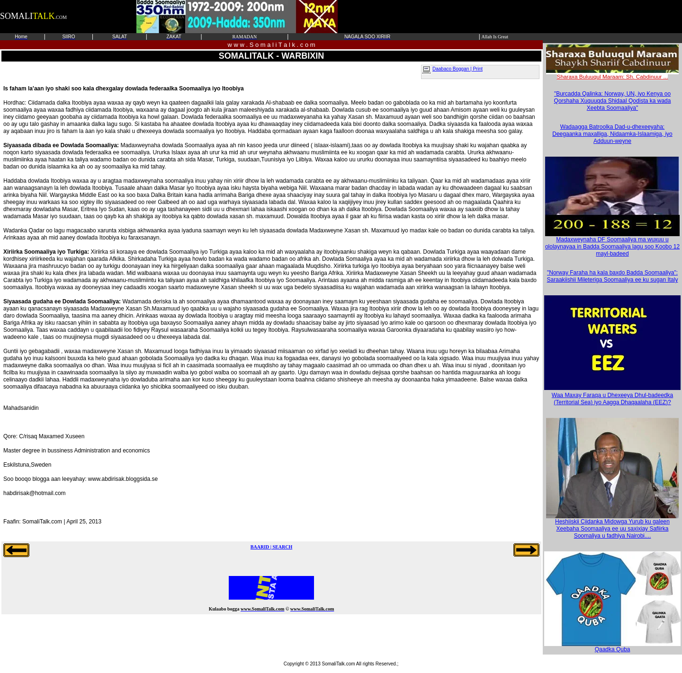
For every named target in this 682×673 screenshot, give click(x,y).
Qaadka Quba (612, 647)
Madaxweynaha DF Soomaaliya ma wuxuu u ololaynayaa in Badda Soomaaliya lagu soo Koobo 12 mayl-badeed (612, 244)
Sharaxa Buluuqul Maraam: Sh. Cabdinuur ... (612, 74)
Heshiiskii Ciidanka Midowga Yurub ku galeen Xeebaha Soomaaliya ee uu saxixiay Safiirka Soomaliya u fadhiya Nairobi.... (612, 526)
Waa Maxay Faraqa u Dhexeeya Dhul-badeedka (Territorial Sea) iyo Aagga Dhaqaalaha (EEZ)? (612, 399)
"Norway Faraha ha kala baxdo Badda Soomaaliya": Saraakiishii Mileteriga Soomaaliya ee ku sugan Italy (612, 276)
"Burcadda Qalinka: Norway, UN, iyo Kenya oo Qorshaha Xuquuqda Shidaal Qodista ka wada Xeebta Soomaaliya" (612, 100)
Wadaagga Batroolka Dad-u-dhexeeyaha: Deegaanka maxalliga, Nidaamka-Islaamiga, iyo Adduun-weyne (612, 134)
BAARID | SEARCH (271, 546)
